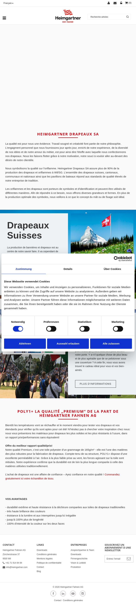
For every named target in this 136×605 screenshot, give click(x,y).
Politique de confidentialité (49, 563)
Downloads (42, 550)
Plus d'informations (95, 383)
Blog (39, 571)
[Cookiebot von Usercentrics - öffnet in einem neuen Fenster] (116, 258)
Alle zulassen (111, 343)
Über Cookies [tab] (112, 268)
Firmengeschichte (79, 558)
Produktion (76, 567)
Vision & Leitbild (78, 563)
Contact (40, 567)
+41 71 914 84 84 (12, 563)
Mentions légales (45, 558)
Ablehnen (25, 343)
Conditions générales (47, 554)
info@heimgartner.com (15, 567)
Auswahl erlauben (68, 343)
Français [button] (8, 3)
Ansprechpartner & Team (82, 550)
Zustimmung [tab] (24, 268)
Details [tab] (68, 268)
